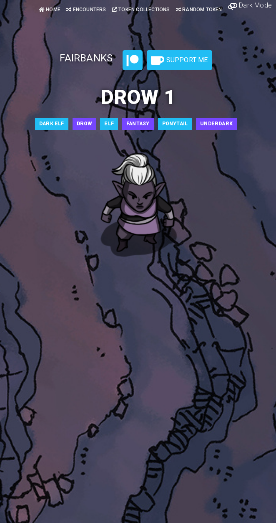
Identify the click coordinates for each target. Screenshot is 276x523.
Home (49, 10)
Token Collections (141, 10)
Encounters (86, 10)
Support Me (179, 60)
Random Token (199, 10)
